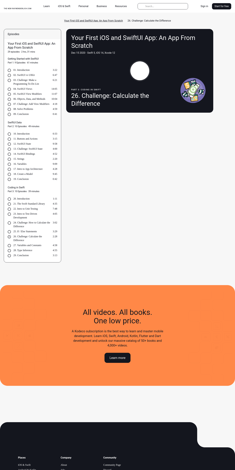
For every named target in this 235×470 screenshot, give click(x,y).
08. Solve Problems (23, 109)
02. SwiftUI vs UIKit (24, 75)
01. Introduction (21, 70)
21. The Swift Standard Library (29, 203)
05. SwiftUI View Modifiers (27, 94)
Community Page (112, 465)
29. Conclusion (21, 255)
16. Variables (19, 164)
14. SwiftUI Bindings (24, 153)
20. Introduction (21, 198)
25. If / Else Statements (25, 231)
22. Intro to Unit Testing (25, 208)
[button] (48, 6)
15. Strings (18, 159)
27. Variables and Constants (27, 245)
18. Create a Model (23, 174)
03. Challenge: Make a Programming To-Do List (26, 82)
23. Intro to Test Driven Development (25, 215)
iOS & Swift (24, 465)
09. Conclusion (21, 114)
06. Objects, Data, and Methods (29, 99)
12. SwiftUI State (22, 143)
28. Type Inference (22, 250)
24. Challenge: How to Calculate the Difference (31, 224)
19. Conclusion (21, 179)
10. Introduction (21, 133)
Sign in (204, 6)
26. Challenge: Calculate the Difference (27, 238)
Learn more (117, 358)
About (64, 465)
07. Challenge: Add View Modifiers (31, 104)
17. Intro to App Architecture (28, 169)
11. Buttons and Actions (25, 138)
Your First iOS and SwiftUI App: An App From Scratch (93, 20)
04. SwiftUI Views (22, 88)
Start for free (222, 6)
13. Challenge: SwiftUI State (28, 148)
